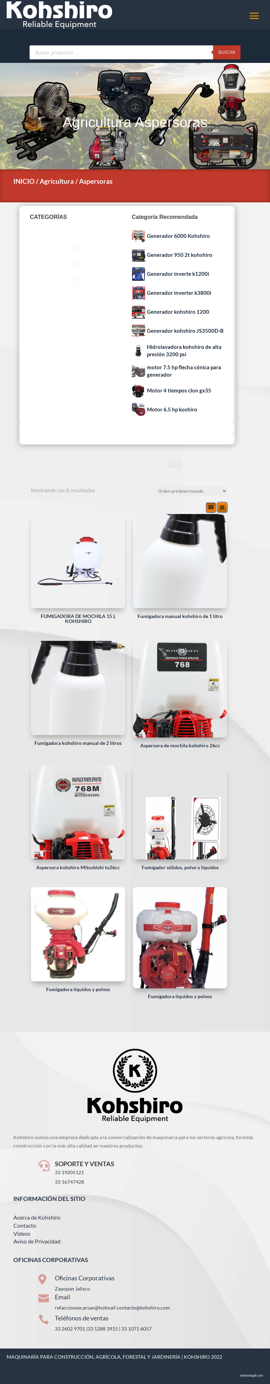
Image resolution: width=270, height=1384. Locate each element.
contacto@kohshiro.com (143, 1308)
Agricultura (97, 122)
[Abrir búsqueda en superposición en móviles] (135, 52)
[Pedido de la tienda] (190, 491)
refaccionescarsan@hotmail (86, 1308)
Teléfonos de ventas (82, 1318)
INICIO (23, 181)
